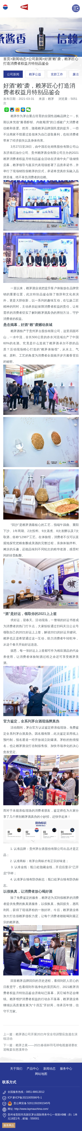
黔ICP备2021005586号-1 (27, 1097)
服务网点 (8, 1125)
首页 (6, 59)
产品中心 (33, 1068)
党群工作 (57, 74)
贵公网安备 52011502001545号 (32, 1103)
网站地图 (41, 1074)
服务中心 (66, 1068)
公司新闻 (35, 59)
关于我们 (16, 1068)
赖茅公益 (35, 74)
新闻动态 (19, 59)
